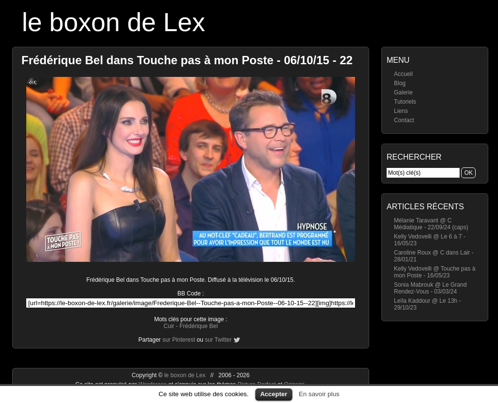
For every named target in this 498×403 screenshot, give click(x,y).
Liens (401, 111)
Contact (404, 120)
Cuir (168, 326)
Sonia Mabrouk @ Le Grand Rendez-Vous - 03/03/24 (430, 288)
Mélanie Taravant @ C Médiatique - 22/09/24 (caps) (431, 224)
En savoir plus (319, 394)
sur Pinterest (178, 339)
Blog (400, 83)
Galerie (403, 92)
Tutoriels (405, 101)
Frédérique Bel (198, 326)
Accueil (403, 74)
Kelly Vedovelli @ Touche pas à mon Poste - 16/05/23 (434, 272)
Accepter (273, 394)
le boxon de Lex (113, 22)
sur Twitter (218, 339)
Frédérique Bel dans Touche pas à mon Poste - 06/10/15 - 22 (187, 60)
